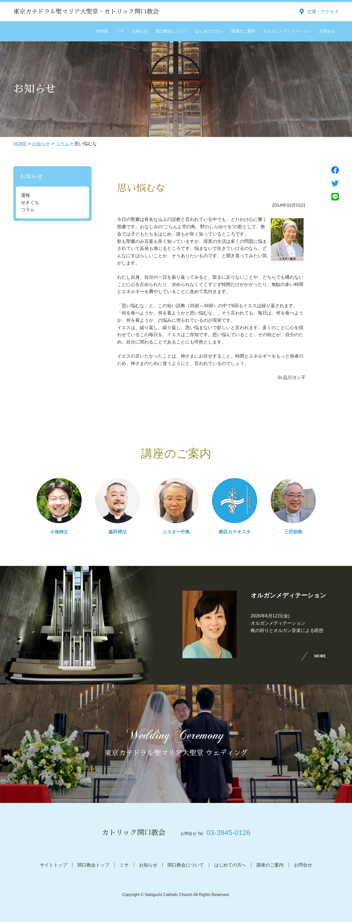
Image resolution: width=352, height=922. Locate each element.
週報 (25, 195)
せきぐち (30, 202)
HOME (102, 31)
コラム (62, 143)
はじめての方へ (209, 31)
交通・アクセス (323, 11)
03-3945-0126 (228, 833)
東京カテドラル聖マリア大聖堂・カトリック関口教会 (86, 12)
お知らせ (140, 31)
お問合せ (327, 31)
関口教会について (171, 31)
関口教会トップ (93, 865)
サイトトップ (53, 865)
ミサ (120, 31)
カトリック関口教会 (133, 832)
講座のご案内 (243, 31)
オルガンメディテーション (287, 31)
